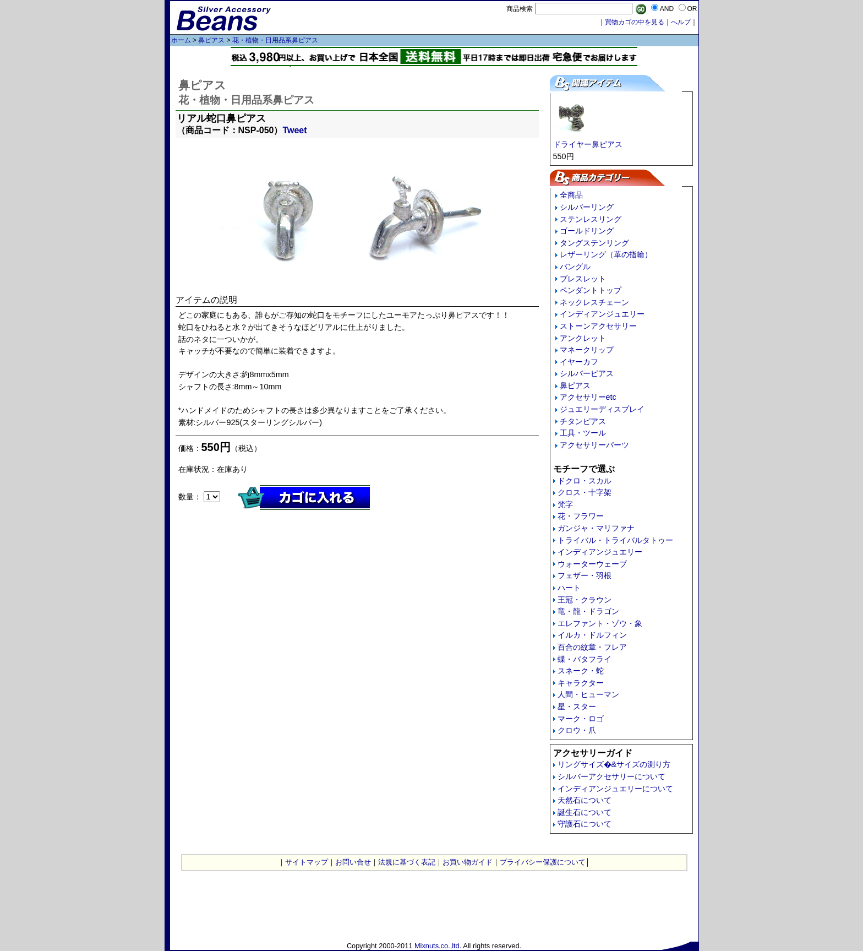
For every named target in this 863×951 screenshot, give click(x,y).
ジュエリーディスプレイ (602, 409)
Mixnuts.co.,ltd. (437, 946)
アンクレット (583, 338)
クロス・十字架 (584, 492)
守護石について (584, 823)
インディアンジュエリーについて (615, 788)
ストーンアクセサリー (598, 326)
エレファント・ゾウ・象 (600, 623)
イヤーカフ (579, 361)
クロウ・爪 (577, 730)
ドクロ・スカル (584, 480)
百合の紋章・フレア (592, 647)
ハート (569, 587)
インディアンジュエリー (602, 313)
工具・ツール (583, 432)
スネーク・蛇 (581, 670)
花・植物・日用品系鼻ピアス (275, 40)
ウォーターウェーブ (592, 563)
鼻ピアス (211, 40)
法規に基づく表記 (406, 862)
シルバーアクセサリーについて (611, 776)
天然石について (584, 800)
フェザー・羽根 (584, 575)
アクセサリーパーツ (594, 445)
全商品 (571, 195)
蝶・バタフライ (584, 659)
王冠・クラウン (584, 599)
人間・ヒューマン (588, 694)
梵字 (565, 504)
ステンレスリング (590, 219)
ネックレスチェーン (594, 302)
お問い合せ (353, 862)
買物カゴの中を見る (634, 22)
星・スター (577, 706)
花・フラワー (581, 516)
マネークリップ (587, 349)
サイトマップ (306, 862)
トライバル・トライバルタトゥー (615, 540)
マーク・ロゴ (581, 718)
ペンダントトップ (590, 290)
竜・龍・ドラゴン (588, 611)
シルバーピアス (587, 373)
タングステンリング (594, 242)
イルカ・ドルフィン (592, 635)
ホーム (181, 40)
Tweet (294, 130)
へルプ (681, 22)
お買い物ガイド (468, 862)
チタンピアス (583, 421)
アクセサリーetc (588, 397)
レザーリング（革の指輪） (606, 254)
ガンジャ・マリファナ (596, 528)
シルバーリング (587, 207)
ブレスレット (583, 278)
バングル (575, 266)
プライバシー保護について (543, 862)
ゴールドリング (587, 230)
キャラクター (581, 682)
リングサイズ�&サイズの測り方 (614, 764)
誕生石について (584, 812)
